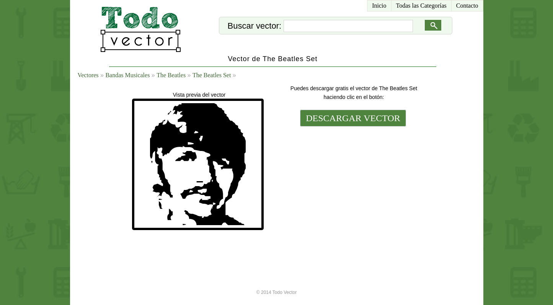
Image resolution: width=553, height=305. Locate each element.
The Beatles (171, 75)
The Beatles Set (211, 75)
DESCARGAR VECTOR (353, 118)
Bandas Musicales (127, 75)
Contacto (467, 5)
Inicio (379, 5)
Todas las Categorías (421, 5)
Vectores (88, 75)
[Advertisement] (352, 180)
